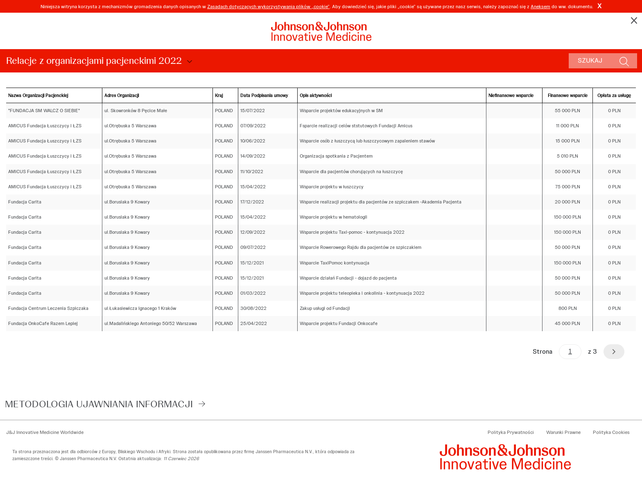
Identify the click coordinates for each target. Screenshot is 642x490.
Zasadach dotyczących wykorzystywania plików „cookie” (268, 6)
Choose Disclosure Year (188, 62)
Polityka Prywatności (511, 432)
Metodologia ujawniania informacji (99, 403)
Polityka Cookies (611, 432)
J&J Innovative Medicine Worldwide (45, 432)
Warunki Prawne (563, 432)
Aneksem (540, 6)
